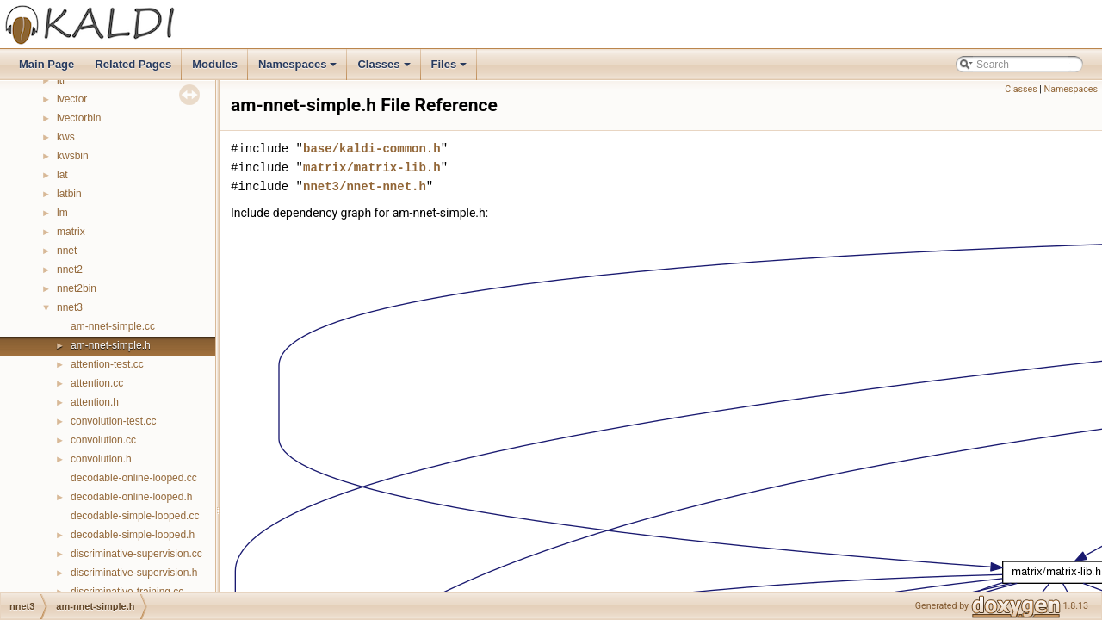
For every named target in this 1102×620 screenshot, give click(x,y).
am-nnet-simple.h (111, 345)
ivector (72, 99)
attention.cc (97, 383)
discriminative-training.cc (127, 592)
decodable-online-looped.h (131, 497)
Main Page (46, 64)
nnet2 (70, 270)
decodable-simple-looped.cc (135, 516)
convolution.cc (103, 440)
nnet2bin (76, 288)
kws (66, 137)
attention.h (95, 402)
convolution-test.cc (113, 421)
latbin (69, 194)
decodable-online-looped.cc (134, 478)
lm (62, 213)
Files (450, 69)
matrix (71, 232)
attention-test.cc (107, 364)
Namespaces (299, 69)
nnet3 (70, 307)
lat (62, 175)
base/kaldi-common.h (372, 148)
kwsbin (73, 156)
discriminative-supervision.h (134, 573)
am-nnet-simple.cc (113, 326)
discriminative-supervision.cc (136, 554)
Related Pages (133, 64)
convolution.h (101, 459)
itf (61, 80)
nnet (67, 251)
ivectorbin (79, 118)
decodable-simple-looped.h (133, 535)
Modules (215, 64)
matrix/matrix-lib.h (372, 167)
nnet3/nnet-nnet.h (364, 186)
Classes (384, 69)
